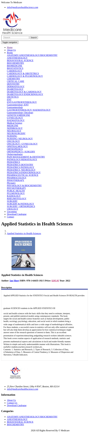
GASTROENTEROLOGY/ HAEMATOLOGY (28, 110)
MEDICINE (12, 125)
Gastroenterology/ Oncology (20, 112)
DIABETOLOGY (15, 89)
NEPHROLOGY (15, 128)
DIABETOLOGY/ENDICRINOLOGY (25, 94)
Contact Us (12, 403)
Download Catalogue (17, 214)
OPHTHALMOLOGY (17, 146)
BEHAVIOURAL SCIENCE (20, 60)
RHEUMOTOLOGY (16, 198)
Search (34, 37)
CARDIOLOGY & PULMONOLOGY (25, 76)
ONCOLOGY (13, 141)
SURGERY (12, 201)
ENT (9, 99)
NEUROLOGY (14, 131)
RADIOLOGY (14, 196)
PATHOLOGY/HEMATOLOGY (22, 159)
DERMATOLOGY (15, 86)
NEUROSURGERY (16, 133)
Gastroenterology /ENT (18, 105)
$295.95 (55, 280)
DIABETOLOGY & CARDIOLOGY (24, 91)
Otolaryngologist (15, 154)
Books (10, 52)
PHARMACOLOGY (16, 177)
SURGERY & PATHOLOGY (20, 204)
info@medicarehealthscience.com (22, 389)
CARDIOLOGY (14, 71)
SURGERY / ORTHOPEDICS (21, 206)
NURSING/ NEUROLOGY (20, 138)
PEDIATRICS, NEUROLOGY (21, 170)
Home (10, 47)
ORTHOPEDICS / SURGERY (21, 151)
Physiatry (11, 183)
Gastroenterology (15, 107)
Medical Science (14, 123)
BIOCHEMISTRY (15, 63)
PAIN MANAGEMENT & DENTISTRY (26, 157)
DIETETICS (13, 97)
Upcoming (12, 211)
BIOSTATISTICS (15, 68)
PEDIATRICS (13, 162)
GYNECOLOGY (15, 118)
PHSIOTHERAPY (15, 180)
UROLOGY (12, 209)
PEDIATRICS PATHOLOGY (20, 167)
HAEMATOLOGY (16, 120)
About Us (11, 50)
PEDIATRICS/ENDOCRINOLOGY (24, 172)
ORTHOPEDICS (15, 149)
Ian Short (14, 280)
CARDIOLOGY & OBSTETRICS (23, 73)
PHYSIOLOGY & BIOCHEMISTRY (24, 185)
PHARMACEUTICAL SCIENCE (22, 175)
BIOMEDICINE (14, 65)
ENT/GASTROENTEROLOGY (22, 102)
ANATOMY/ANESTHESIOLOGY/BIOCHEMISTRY (32, 55)
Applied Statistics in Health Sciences (24, 233)
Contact (10, 217)
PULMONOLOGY (16, 193)
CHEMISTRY (13, 78)
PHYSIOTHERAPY (16, 188)
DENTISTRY (13, 84)
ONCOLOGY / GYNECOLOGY (22, 144)
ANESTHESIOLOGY (17, 58)
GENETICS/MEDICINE (18, 115)
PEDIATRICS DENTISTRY (20, 164)
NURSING (12, 136)
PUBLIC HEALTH (16, 191)
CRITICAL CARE (15, 81)
